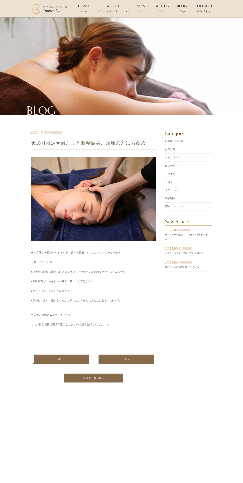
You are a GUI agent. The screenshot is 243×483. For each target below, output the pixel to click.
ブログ (169, 142)
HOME (84, 8)
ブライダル (171, 133)
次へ (126, 319)
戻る (60, 319)
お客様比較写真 (174, 101)
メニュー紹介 (173, 150)
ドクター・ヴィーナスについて (86, 448)
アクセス (143, 448)
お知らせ (170, 109)
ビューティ (171, 125)
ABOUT (113, 8)
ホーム (52, 448)
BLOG (182, 8)
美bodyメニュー (174, 166)
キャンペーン (173, 117)
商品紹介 (170, 158)
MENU (142, 8)
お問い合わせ (187, 448)
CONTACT (203, 8)
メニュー (121, 448)
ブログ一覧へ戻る (93, 338)
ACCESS (162, 8)
